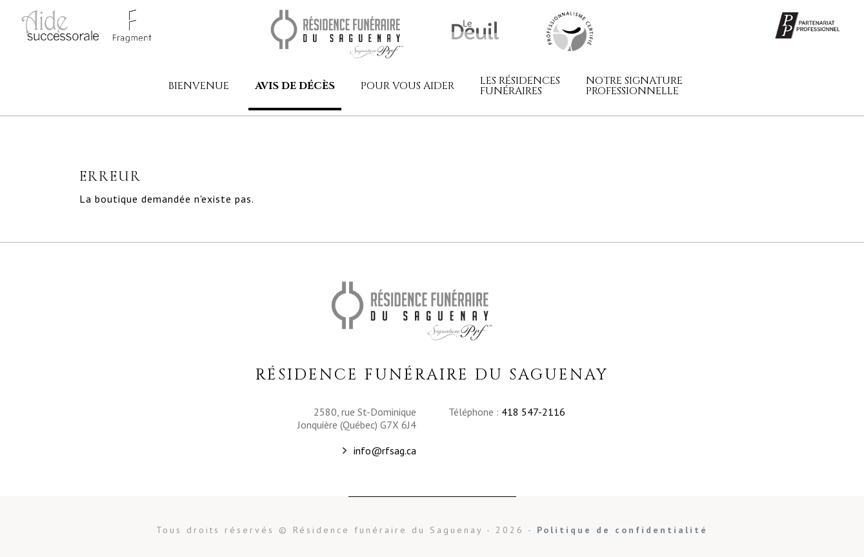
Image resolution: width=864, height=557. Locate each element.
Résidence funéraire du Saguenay (353, 34)
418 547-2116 (533, 411)
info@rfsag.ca (385, 450)
